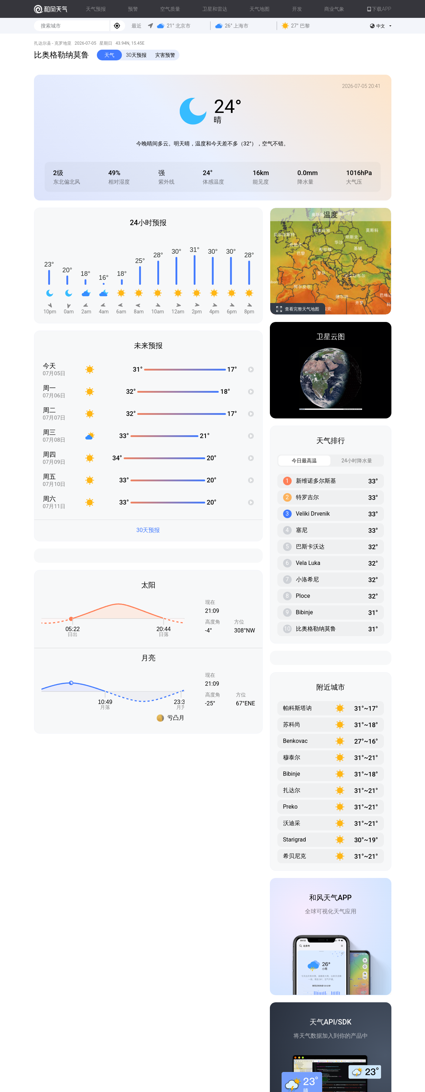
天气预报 (96, 9)
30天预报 (136, 55)
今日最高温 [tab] (297, 460)
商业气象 (334, 9)
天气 (109, 55)
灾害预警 (165, 55)
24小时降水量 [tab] (351, 460)
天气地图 (259, 9)
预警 (133, 9)
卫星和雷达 (214, 9)
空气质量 (170, 9)
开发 (297, 9)
